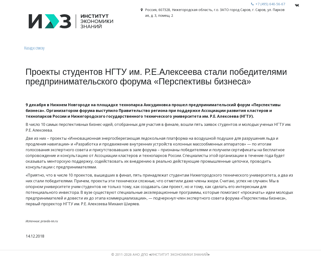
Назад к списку (34, 48)
